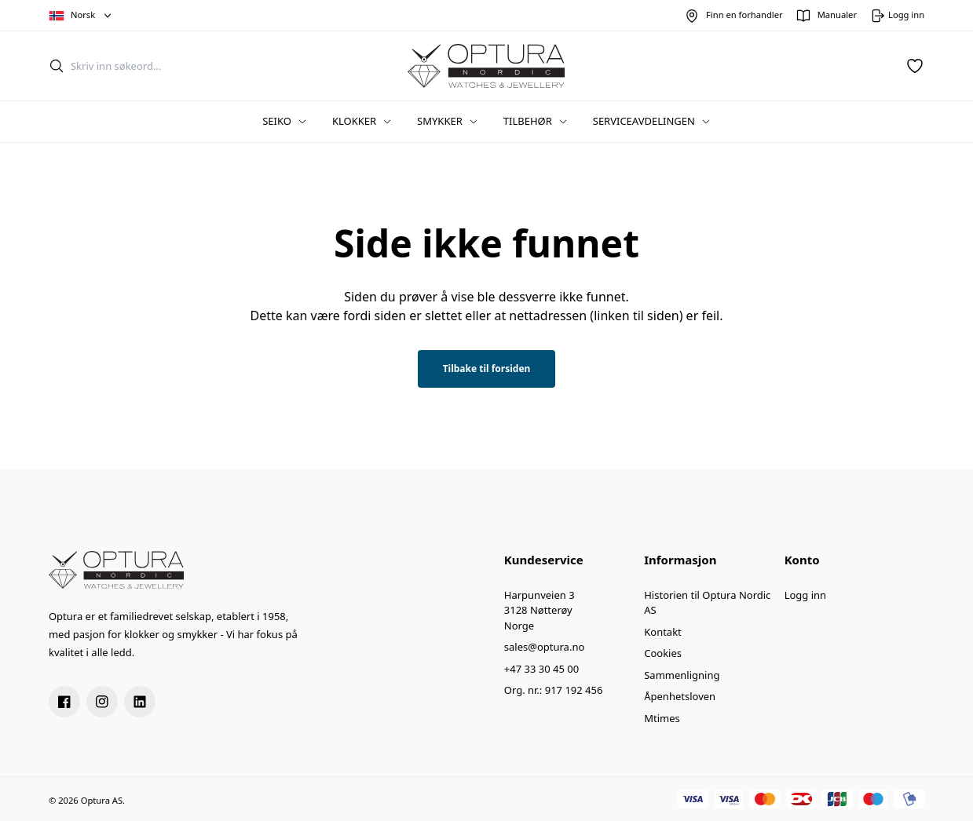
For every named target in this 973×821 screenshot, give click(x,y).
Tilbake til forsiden (487, 368)
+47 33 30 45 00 (541, 669)
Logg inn (805, 595)
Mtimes (662, 718)
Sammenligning (681, 675)
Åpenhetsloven (679, 696)
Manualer (837, 14)
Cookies (663, 653)
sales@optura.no (544, 647)
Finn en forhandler (744, 14)
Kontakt (663, 632)
